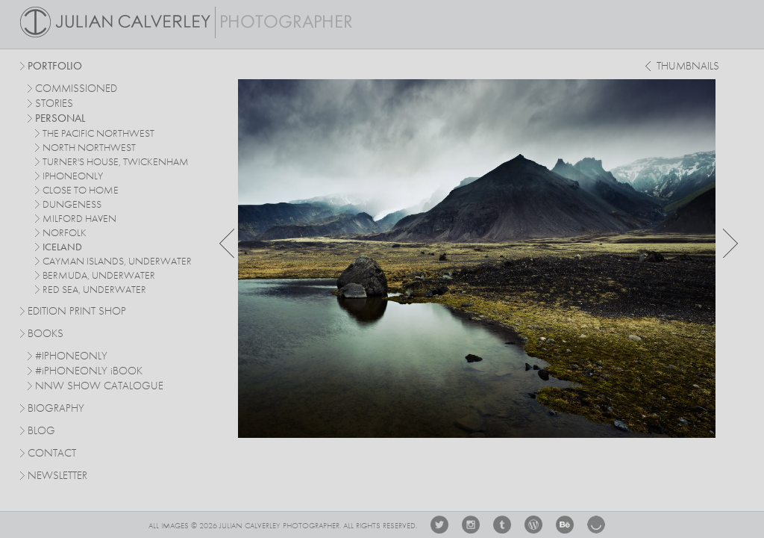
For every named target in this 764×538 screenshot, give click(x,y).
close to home (81, 191)
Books (45, 334)
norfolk (65, 233)
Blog (41, 431)
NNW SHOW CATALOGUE (99, 386)
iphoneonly (73, 176)
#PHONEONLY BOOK (89, 371)
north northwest (89, 148)
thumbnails (688, 67)
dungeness (72, 205)
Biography (56, 408)
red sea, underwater (94, 290)
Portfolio (55, 67)
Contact (52, 454)
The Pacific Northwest (98, 134)
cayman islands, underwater (117, 262)
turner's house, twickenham (116, 162)
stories (54, 104)
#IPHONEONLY (71, 356)
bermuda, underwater (99, 276)
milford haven (79, 219)
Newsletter (57, 476)
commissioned (76, 89)
